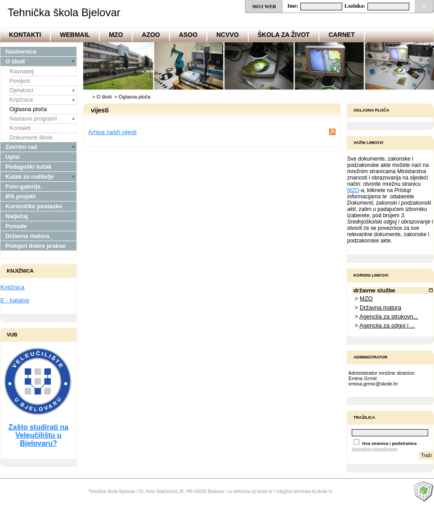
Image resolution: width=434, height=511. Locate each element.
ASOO (188, 34)
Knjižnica (21, 99)
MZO (116, 34)
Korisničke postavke (33, 206)
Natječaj (16, 216)
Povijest (19, 80)
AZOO (151, 34)
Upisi (12, 156)
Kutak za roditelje (29, 176)
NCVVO (227, 34)
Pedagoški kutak (28, 166)
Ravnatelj (21, 71)
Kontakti (25, 34)
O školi (15, 61)
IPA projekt (20, 196)
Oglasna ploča (28, 109)
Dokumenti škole (31, 137)
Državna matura (27, 236)
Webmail (75, 34)
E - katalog (14, 300)
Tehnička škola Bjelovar (64, 12)
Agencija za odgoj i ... (387, 325)
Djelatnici (21, 90)
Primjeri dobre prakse (35, 245)
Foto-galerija (22, 186)
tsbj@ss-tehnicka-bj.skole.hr (304, 491)
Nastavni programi (33, 118)
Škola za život (284, 34)
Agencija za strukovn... (388, 316)
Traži (426, 455)
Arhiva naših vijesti (112, 132)
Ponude (16, 226)
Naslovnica (20, 51)
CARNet (341, 34)
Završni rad (21, 146)
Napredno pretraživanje (374, 448)
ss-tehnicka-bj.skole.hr (250, 491)
